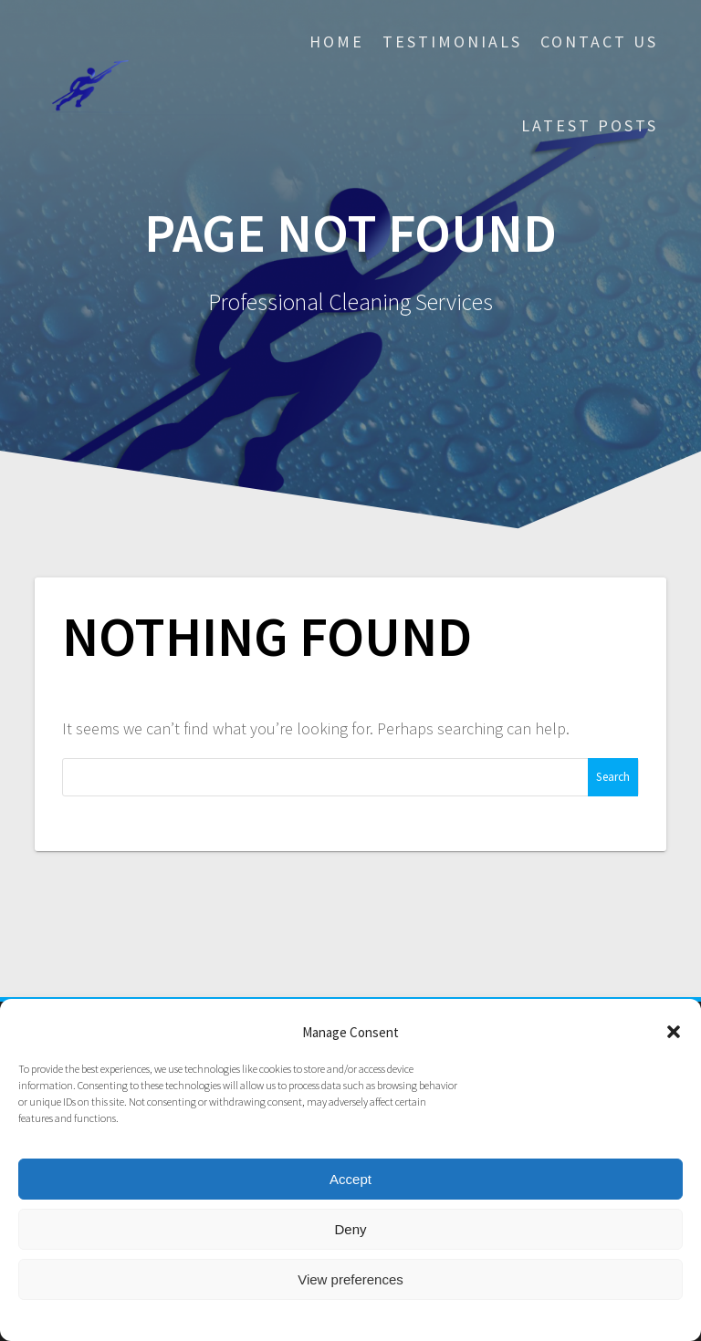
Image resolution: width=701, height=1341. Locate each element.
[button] (673, 1032)
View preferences (350, 1279)
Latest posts (589, 125)
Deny (350, 1229)
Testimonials (452, 41)
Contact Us (599, 41)
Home (336, 41)
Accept (350, 1179)
